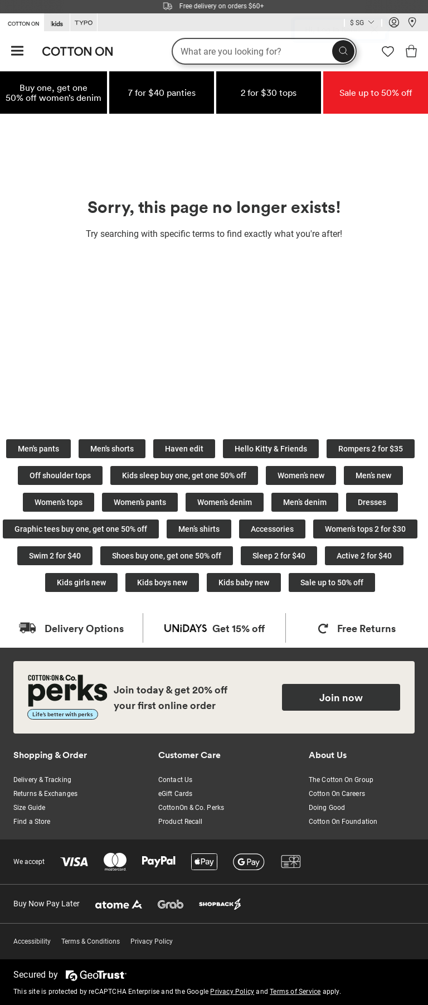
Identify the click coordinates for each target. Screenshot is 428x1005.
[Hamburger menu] (17, 51)
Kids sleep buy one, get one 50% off (184, 475)
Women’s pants (140, 502)
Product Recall (180, 822)
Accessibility (32, 941)
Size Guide (29, 808)
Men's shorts (112, 448)
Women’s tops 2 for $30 (365, 529)
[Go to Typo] (83, 22)
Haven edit (184, 448)
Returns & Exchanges (45, 794)
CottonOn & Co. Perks (191, 808)
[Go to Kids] (57, 22)
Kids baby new (243, 582)
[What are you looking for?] (264, 51)
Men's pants (38, 448)
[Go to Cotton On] (21, 21)
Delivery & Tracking (42, 780)
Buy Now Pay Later (46, 903)
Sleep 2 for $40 (278, 555)
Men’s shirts (199, 529)
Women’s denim (224, 502)
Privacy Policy (151, 941)
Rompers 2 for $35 (370, 448)
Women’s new (301, 475)
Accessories (272, 529)
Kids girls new (81, 582)
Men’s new (373, 475)
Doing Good (327, 808)
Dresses (372, 502)
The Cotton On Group (341, 780)
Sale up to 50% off (331, 582)
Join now (341, 697)
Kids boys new (162, 582)
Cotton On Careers (337, 794)
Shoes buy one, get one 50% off (166, 555)
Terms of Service (295, 992)
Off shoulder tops (60, 475)
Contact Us (175, 780)
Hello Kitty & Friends (271, 448)
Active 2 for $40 (364, 555)
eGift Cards (175, 794)
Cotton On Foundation (343, 822)
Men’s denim (305, 502)
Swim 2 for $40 (55, 555)
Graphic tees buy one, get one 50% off (80, 529)
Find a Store (31, 822)
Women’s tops (58, 502)
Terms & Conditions (90, 941)
